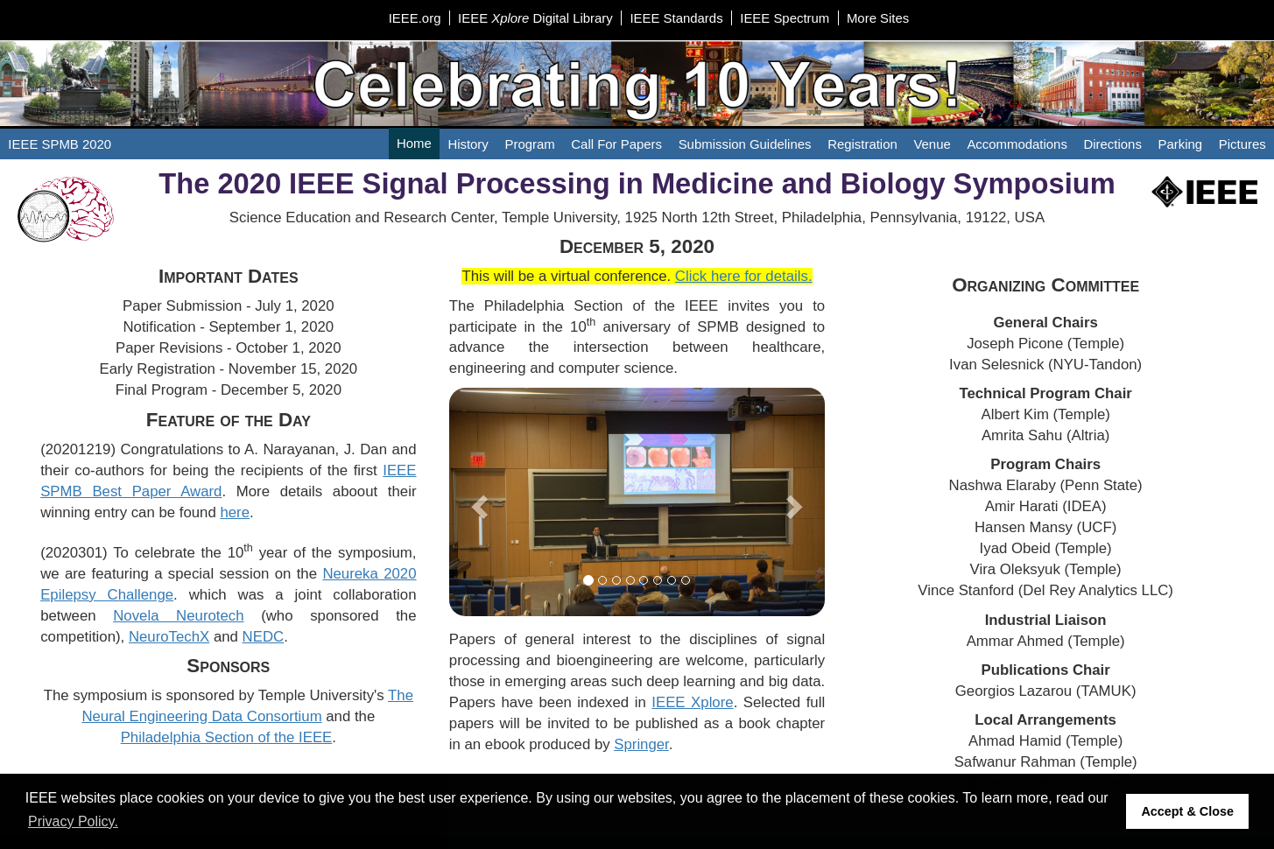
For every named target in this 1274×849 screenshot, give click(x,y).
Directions (1113, 144)
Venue (931, 144)
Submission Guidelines (745, 144)
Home (414, 144)
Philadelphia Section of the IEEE (227, 737)
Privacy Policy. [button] (73, 821)
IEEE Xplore (692, 702)
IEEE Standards (676, 18)
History (467, 144)
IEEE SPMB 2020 (59, 144)
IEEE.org (415, 18)
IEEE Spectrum (784, 18)
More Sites (878, 18)
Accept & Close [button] (1187, 811)
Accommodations (1016, 144)
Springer (641, 744)
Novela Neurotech (178, 615)
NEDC (264, 636)
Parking (1180, 144)
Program (529, 144)
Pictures (1242, 144)
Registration (862, 144)
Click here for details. (744, 276)
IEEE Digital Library (535, 18)
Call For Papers (616, 144)
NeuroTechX (169, 636)
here (235, 512)
